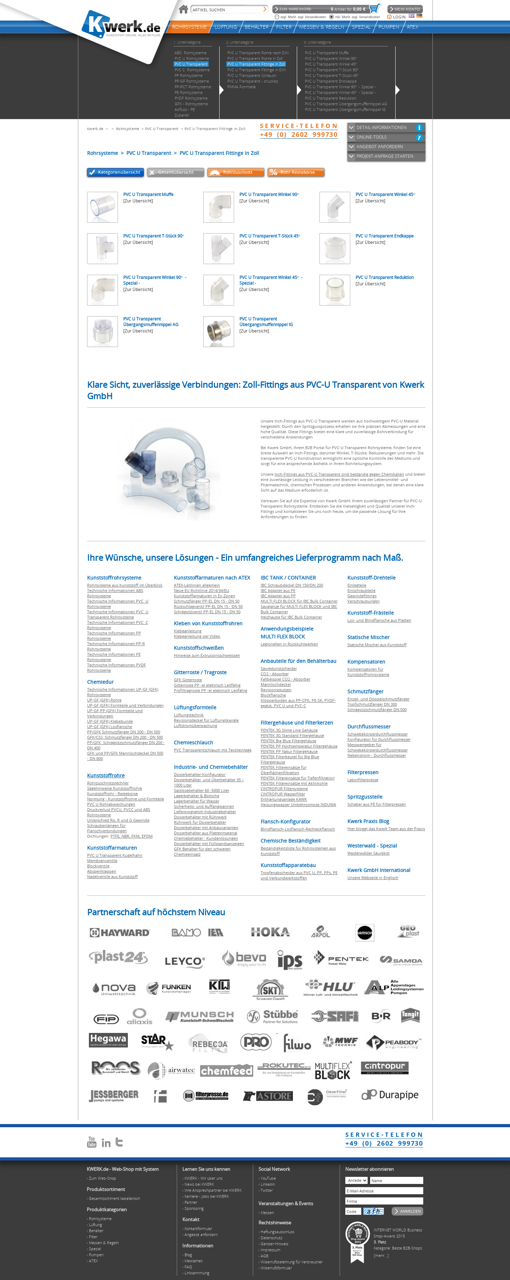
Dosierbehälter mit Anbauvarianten (206, 827)
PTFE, (115, 836)
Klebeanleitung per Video (197, 636)
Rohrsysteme (127, 128)
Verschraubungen (363, 601)
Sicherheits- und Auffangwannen (204, 806)
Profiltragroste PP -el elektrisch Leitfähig (210, 690)
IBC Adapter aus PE (278, 590)
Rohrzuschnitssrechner (108, 783)
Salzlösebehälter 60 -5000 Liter (201, 790)
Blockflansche (273, 695)
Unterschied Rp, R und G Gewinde (118, 820)
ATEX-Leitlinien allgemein (197, 585)
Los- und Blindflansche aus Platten (379, 620)
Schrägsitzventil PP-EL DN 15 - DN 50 (207, 611)
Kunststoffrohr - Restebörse (112, 793)
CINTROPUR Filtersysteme (284, 788)
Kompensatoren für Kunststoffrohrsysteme (368, 671)
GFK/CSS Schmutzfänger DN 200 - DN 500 (125, 737)
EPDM (147, 836)
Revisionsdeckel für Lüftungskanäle (206, 720)
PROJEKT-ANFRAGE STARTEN (385, 156)
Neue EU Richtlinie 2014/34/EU (201, 590)
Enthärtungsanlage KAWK (284, 799)
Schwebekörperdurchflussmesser (377, 734)
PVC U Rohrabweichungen (111, 804)
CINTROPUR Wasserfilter (283, 793)
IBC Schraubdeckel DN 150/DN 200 (292, 585)
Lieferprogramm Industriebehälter (205, 811)
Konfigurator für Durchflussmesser (378, 739)
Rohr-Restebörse (297, 172)
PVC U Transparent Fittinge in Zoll (215, 128)
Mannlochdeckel (276, 684)
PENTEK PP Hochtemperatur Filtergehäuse (299, 746)
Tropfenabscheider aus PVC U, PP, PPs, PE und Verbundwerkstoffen (299, 875)
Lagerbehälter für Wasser (196, 801)
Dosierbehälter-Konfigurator (200, 774)
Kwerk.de (95, 128)
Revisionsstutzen (276, 689)
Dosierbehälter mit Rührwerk (200, 817)
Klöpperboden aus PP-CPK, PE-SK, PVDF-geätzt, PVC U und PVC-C (298, 703)
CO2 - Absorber (275, 673)
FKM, (136, 836)
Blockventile (98, 865)
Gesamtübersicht (176, 172)
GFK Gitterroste (188, 679)
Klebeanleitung (188, 630)
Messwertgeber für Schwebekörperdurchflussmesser (377, 747)
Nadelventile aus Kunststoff (112, 876)
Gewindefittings (361, 595)
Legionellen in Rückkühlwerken (289, 644)
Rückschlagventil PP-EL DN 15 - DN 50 (208, 606)
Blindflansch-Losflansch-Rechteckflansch (298, 829)
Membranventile (102, 860)
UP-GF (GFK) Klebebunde (110, 721)
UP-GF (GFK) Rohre (104, 700)
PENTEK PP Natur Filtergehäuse (289, 751)
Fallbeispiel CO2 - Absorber (285, 679)
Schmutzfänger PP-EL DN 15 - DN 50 (206, 601)
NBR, (126, 836)
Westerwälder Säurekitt (368, 853)
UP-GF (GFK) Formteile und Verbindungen (125, 705)
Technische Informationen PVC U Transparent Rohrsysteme (117, 614)
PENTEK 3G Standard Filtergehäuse (292, 735)
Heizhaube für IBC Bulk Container (291, 617)
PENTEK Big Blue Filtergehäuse (288, 740)
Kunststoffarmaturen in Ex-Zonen (204, 595)
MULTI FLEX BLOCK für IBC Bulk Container (299, 601)
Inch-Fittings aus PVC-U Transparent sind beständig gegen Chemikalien (339, 474)
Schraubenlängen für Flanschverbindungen (107, 828)
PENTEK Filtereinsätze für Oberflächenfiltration (283, 770)
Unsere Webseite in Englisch (372, 877)
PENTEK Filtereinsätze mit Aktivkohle (294, 783)
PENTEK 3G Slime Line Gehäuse (289, 730)
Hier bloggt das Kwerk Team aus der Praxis (386, 828)
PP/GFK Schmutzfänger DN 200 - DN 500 (123, 731)
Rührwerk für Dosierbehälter (200, 822)
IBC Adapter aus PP (278, 595)
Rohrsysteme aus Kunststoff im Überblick (125, 585)
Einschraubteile (361, 590)
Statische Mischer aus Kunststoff (377, 644)
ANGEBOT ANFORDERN (380, 147)
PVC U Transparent (162, 128)
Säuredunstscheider (279, 668)
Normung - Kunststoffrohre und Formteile (125, 798)
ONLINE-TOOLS (372, 137)
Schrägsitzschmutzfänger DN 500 (377, 709)
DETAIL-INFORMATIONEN (382, 127)
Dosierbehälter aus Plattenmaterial (205, 832)
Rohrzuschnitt (238, 172)
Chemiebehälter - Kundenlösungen (206, 838)
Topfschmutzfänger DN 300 (372, 704)
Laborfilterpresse (362, 779)
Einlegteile (356, 585)
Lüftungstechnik (189, 714)
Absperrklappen (101, 871)
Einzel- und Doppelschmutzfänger (378, 699)
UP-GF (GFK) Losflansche (109, 726)
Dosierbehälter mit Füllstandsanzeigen (209, 843)
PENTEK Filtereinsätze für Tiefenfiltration (298, 778)
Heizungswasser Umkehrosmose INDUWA (298, 804)
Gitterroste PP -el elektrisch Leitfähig (207, 685)
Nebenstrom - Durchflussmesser (376, 755)
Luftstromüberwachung (195, 725)
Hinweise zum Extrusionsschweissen (207, 655)
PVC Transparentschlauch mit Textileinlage (212, 750)
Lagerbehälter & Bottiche (196, 795)
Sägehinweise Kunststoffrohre (114, 788)
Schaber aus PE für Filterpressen (376, 804)
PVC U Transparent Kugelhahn (114, 855)
